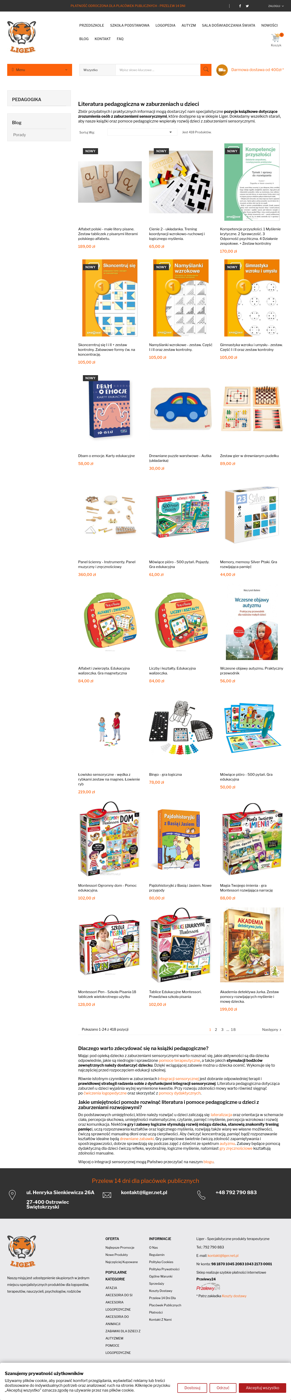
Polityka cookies (161, 1262)
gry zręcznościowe (235, 1148)
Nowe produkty (116, 1255)
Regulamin (156, 1255)
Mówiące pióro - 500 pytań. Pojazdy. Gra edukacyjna (179, 564)
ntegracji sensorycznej (179, 1078)
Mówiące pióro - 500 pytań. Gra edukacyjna (246, 777)
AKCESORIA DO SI (119, 1295)
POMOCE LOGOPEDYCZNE (118, 1349)
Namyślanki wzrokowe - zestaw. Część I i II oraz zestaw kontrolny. (180, 347)
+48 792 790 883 (236, 1192)
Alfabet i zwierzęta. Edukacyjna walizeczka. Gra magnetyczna (104, 670)
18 (233, 1029)
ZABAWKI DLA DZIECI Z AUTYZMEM (123, 1334)
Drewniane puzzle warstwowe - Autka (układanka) (180, 458)
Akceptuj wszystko (262, 1388)
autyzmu (227, 1143)
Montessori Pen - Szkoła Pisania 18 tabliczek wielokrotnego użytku (107, 994)
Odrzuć (223, 1388)
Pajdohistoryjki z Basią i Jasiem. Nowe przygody (180, 888)
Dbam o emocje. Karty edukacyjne (106, 456)
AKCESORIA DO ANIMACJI (117, 1320)
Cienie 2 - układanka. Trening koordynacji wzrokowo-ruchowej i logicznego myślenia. (177, 234)
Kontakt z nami (160, 1319)
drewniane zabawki (137, 1139)
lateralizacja (221, 1115)
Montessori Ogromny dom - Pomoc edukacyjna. (107, 888)
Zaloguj (274, 6)
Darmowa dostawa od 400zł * (257, 69)
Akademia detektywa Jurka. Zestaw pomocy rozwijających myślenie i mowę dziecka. (249, 997)
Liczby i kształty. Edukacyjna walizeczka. (172, 670)
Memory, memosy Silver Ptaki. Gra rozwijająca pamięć (248, 564)
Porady (19, 135)
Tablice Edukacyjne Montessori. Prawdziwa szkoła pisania (175, 994)
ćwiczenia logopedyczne (105, 1093)
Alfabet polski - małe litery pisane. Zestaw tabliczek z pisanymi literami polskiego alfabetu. (108, 234)
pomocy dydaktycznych (180, 1093)
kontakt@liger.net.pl (144, 1192)
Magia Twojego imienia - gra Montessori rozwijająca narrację (246, 888)
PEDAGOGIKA (26, 99)
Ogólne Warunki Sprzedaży (160, 1279)
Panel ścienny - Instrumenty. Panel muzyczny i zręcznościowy (106, 564)
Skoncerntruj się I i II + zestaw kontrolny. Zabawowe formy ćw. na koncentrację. (106, 350)
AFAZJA (111, 1288)
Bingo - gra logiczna (165, 774)
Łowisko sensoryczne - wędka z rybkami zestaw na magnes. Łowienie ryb (109, 779)
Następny (272, 1029)
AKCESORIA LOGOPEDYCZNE (118, 1305)
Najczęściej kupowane (121, 1262)
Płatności (156, 1312)
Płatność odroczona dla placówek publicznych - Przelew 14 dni (128, 6)
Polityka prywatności (164, 1269)
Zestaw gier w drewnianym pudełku (249, 456)
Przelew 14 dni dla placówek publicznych (145, 1180)
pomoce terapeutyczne (179, 1060)
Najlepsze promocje (119, 1247)
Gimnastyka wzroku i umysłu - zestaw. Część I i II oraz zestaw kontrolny (251, 347)
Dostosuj (192, 1388)
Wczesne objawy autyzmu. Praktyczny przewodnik (251, 670)
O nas (153, 1247)
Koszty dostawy (160, 1291)
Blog (16, 122)
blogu (209, 1162)
